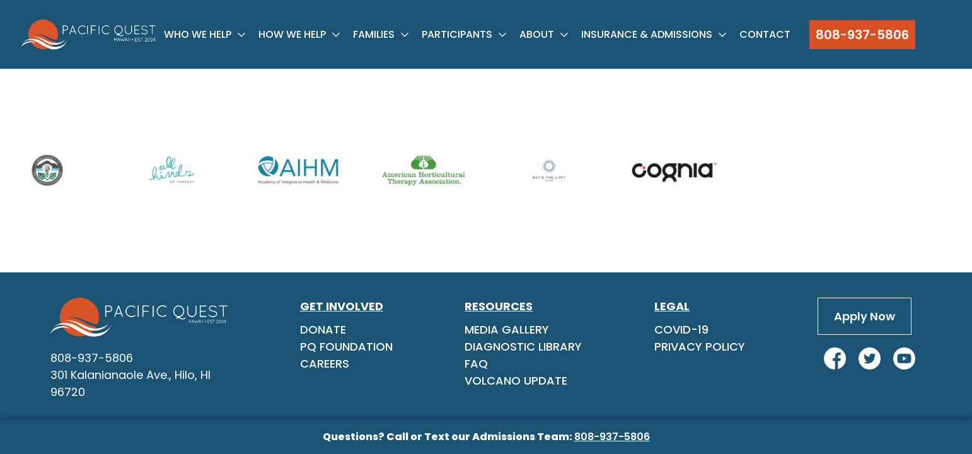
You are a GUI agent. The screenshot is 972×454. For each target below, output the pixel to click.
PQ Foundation (346, 346)
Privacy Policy (699, 346)
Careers (324, 363)
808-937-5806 (862, 35)
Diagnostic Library (523, 346)
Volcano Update (516, 380)
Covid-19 (681, 329)
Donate (323, 329)
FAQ (476, 363)
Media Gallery (507, 329)
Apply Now (864, 316)
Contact (764, 34)
